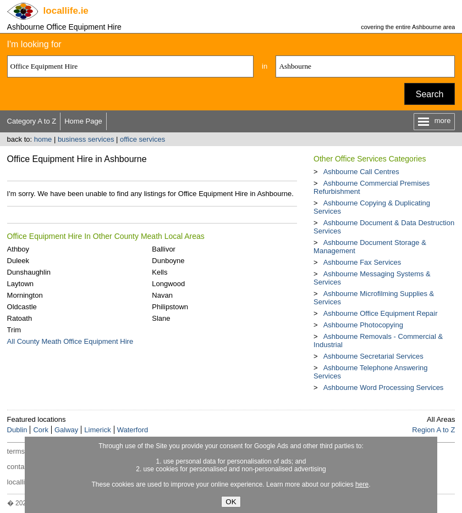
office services (142, 139)
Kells (159, 272)
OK (231, 502)
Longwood (168, 284)
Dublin (17, 430)
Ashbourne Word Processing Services (383, 387)
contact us (23, 466)
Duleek (18, 260)
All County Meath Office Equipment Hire (70, 341)
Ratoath (19, 318)
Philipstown (170, 307)
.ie (66, 10)
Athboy (18, 249)
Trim (14, 330)
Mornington (25, 295)
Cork (40, 430)
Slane (161, 318)
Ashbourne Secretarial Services (373, 356)
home (43, 139)
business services (86, 139)
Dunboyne (168, 260)
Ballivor (163, 249)
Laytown (20, 284)
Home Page (83, 121)
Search (430, 94)
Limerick (97, 430)
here (362, 484)
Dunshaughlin (29, 272)
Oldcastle (22, 307)
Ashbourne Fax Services (362, 262)
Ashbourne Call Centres (361, 172)
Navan (162, 295)
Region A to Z (433, 430)
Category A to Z (32, 121)
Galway (66, 430)
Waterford (132, 430)
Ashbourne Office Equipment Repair (380, 313)
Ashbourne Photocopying (363, 325)
